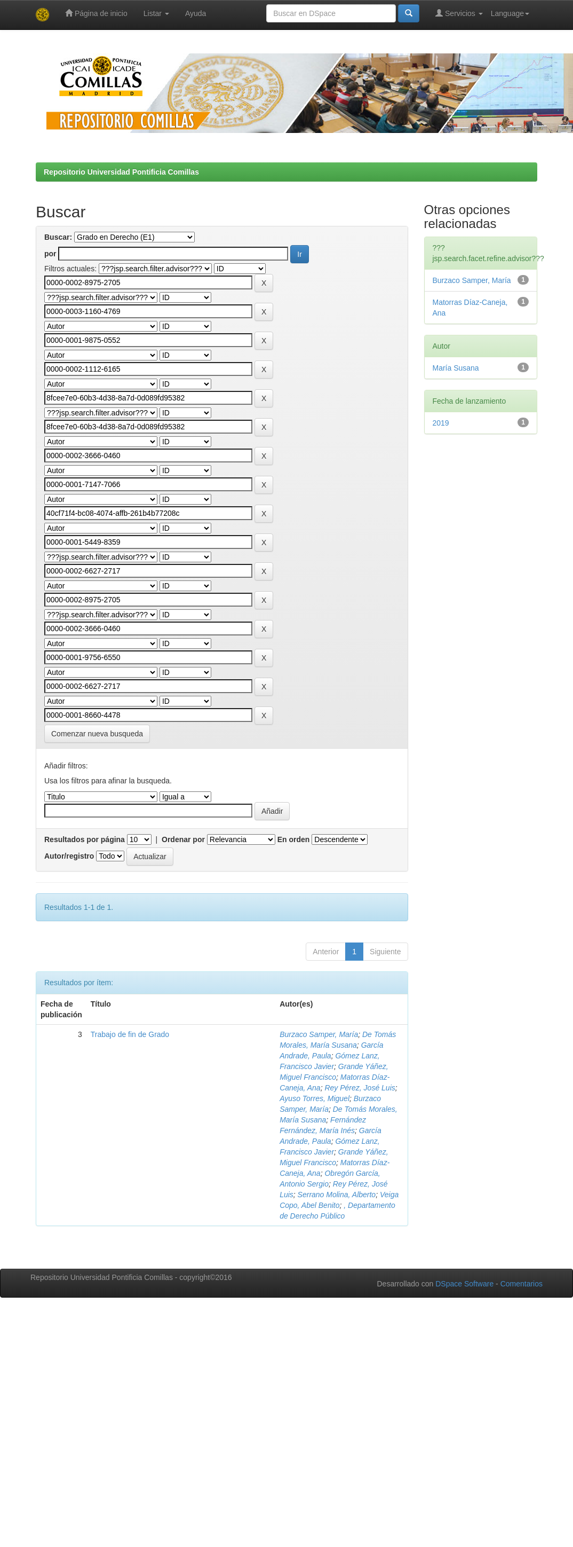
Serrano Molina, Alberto (337, 1194)
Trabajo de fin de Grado (130, 1034)
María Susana (456, 368)
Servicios (459, 13)
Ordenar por (183, 839)
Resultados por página (84, 839)
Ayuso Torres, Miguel (314, 1098)
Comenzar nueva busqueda (97, 733)
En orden (293, 839)
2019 (441, 423)
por (50, 253)
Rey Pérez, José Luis (359, 1087)
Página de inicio (96, 13)
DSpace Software (464, 1283)
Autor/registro (69, 856)
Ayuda (195, 13)
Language (510, 13)
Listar (156, 13)
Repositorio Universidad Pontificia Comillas (121, 172)
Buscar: (58, 237)
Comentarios (521, 1283)
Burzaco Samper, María (319, 1034)
